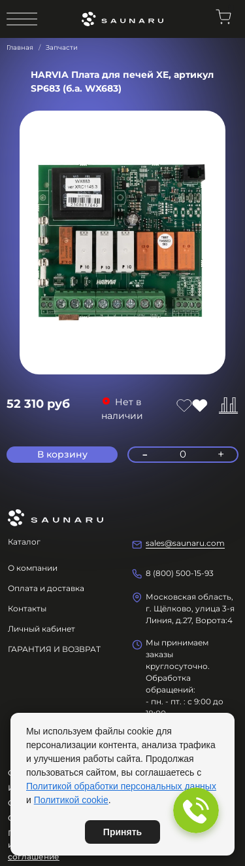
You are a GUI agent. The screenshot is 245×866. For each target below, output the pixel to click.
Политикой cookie (71, 800)
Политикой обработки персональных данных (121, 786)
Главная (20, 47)
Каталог (24, 542)
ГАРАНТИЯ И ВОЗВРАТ (54, 649)
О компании (32, 568)
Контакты (27, 608)
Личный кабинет (41, 629)
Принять (122, 832)
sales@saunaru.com (185, 543)
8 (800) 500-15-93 (180, 573)
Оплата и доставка (46, 588)
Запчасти (62, 47)
